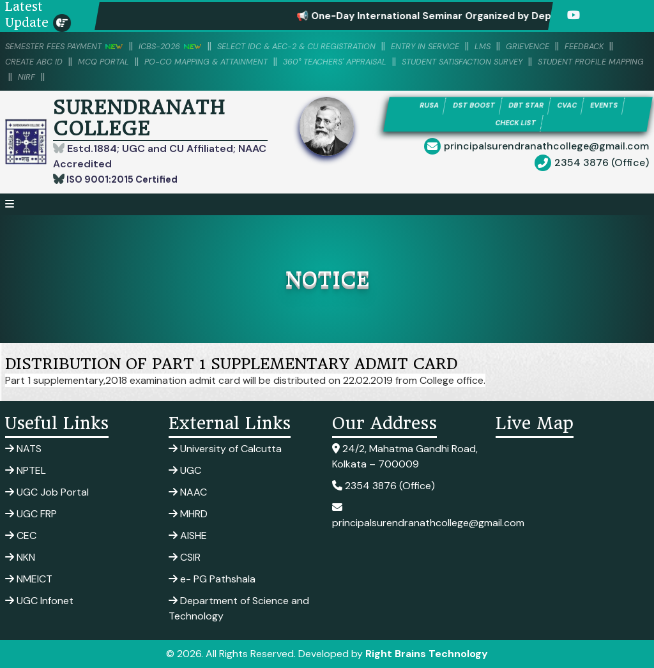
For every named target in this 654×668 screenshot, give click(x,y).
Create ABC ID (99, 61)
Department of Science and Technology (239, 608)
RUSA (414, 106)
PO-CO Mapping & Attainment (297, 61)
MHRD (188, 513)
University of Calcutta (225, 448)
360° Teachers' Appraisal (447, 61)
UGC (185, 470)
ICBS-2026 (191, 46)
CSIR (185, 557)
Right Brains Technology (426, 653)
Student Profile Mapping (227, 76)
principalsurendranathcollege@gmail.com (546, 149)
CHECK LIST (516, 124)
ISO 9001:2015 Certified (126, 179)
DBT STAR (526, 106)
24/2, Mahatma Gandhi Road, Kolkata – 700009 (405, 456)
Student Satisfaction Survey (77, 76)
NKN (20, 557)
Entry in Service (484, 46)
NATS (23, 448)
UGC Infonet (39, 600)
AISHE (188, 535)
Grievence (599, 46)
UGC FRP (31, 513)
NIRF (314, 76)
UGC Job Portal (47, 492)
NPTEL (25, 470)
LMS (548, 46)
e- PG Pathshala (212, 579)
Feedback (28, 61)
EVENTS (617, 106)
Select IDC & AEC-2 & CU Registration (336, 46)
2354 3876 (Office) (601, 165)
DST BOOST (465, 106)
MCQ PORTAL (179, 61)
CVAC (573, 106)
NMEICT (28, 579)
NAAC (188, 492)
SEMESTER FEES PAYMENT (73, 46)
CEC (20, 535)
